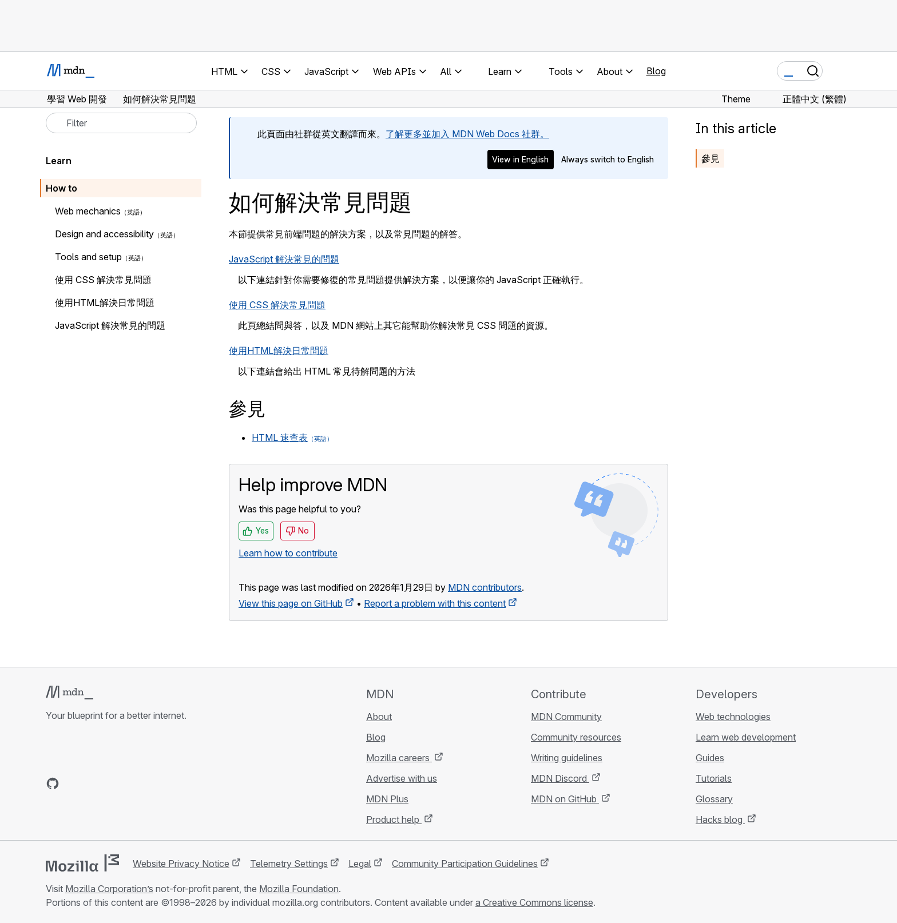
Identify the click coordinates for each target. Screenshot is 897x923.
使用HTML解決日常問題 (278, 350)
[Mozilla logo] (82, 863)
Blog (656, 71)
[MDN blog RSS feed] (135, 783)
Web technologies (733, 716)
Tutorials (714, 778)
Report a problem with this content (435, 603)
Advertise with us (401, 778)
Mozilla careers (399, 757)
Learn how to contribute (288, 553)
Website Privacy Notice (181, 863)
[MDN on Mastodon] (114, 783)
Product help (394, 819)
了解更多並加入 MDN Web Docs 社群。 (467, 134)
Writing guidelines (566, 757)
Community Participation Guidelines (465, 863)
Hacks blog (720, 819)
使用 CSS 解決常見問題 (277, 305)
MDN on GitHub (565, 799)
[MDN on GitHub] (52, 783)
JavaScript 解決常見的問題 (284, 259)
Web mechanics (88, 211)
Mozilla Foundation (299, 888)
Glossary (714, 799)
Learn (59, 160)
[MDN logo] (69, 692)
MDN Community (566, 716)
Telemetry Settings (289, 863)
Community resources (576, 737)
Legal (359, 863)
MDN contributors (485, 587)
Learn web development (746, 737)
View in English (520, 159)
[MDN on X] (94, 783)
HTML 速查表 (280, 437)
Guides (710, 757)
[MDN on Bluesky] (73, 783)
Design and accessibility (104, 234)
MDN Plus (387, 799)
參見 (710, 158)
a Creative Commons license (534, 902)
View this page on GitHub (291, 603)
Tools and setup (88, 256)
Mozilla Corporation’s (109, 888)
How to (61, 188)
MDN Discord (560, 778)
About (379, 716)
